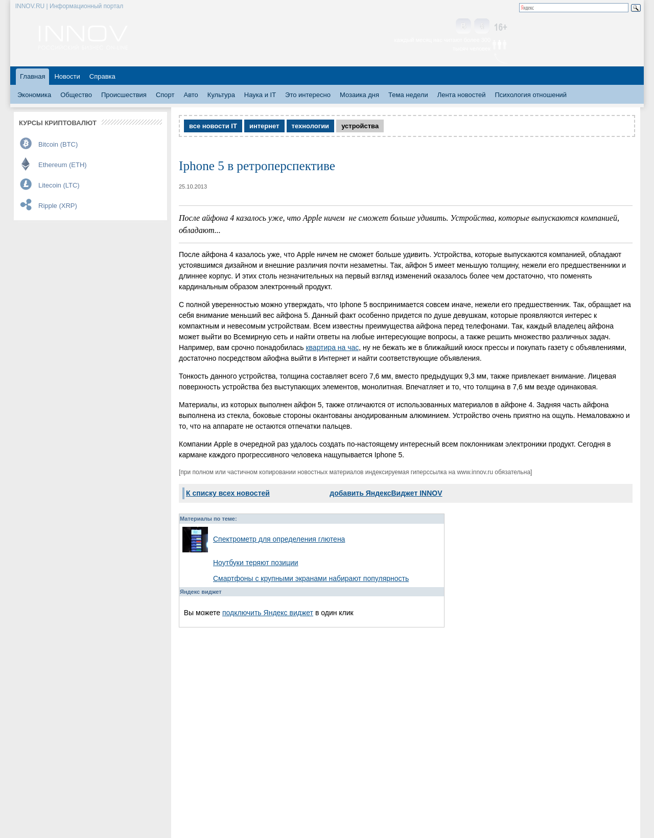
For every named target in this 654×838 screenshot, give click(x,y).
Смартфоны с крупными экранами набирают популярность (311, 578)
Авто (190, 95)
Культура (221, 95)
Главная (32, 76)
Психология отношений (531, 95)
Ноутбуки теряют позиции (255, 562)
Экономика (34, 95)
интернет (264, 126)
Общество (76, 95)
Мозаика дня (359, 95)
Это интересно (308, 95)
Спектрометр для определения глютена (279, 539)
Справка (102, 76)
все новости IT (213, 126)
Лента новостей (461, 95)
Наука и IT (260, 95)
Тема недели (408, 95)
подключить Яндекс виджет (267, 613)
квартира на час (332, 347)
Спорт (165, 95)
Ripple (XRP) (57, 206)
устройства (360, 126)
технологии (311, 126)
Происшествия (124, 95)
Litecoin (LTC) (59, 185)
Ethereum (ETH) (62, 165)
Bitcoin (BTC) (58, 144)
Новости (67, 76)
